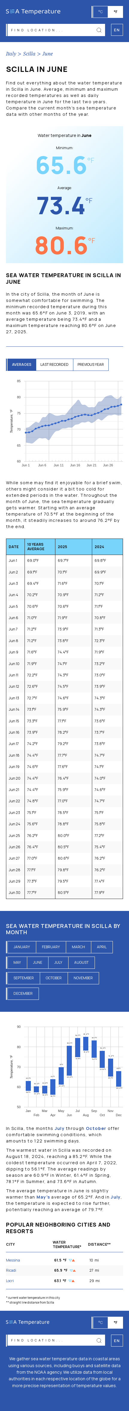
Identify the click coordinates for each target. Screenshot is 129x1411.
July (58, 962)
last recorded (54, 364)
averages (21, 364)
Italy (11, 54)
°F (115, 11)
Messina (13, 1260)
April (102, 946)
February (51, 946)
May (17, 962)
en (117, 1340)
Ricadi (11, 1270)
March (78, 946)
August (81, 962)
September (23, 977)
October (54, 977)
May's (43, 1197)
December (23, 993)
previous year (91, 364)
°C (100, 11)
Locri (10, 1280)
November (83, 977)
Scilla (29, 54)
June (48, 54)
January (21, 946)
